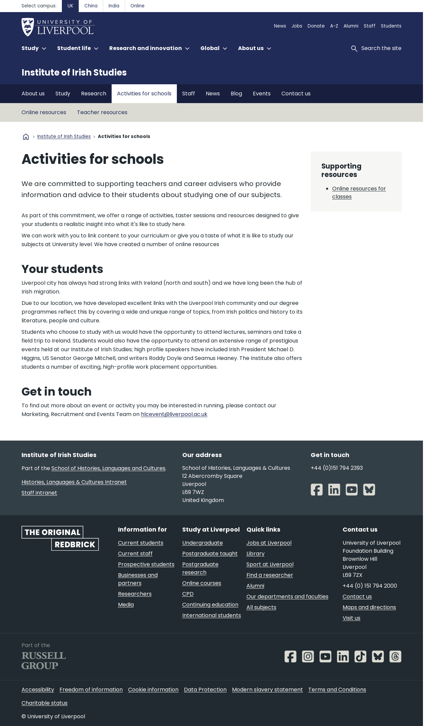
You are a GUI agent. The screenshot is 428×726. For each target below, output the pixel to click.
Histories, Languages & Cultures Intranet (74, 482)
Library (255, 553)
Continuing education (210, 604)
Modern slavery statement (267, 689)
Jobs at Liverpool (268, 543)
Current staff (135, 553)
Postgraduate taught (210, 553)
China (91, 6)
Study (62, 93)
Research (93, 93)
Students (391, 26)
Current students (140, 543)
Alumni (351, 26)
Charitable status (45, 703)
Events (262, 93)
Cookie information (153, 689)
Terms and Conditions (337, 689)
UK (70, 6)
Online (137, 6)
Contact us (296, 93)
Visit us (351, 618)
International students (211, 615)
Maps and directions (369, 607)
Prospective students (146, 564)
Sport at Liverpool (270, 564)
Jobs (296, 26)
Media (126, 604)
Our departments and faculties (287, 596)
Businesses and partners (138, 579)
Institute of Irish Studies (74, 72)
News (280, 26)
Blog (236, 93)
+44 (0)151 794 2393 (337, 468)
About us (33, 93)
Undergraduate (202, 543)
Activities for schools (144, 93)
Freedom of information (91, 689)
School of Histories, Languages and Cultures (108, 468)
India (114, 6)
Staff (370, 26)
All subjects (261, 607)
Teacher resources (102, 112)
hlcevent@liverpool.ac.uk (174, 414)
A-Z (334, 26)
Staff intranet (39, 493)
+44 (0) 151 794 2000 (370, 586)
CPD (188, 594)
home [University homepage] (26, 137)
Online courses (201, 583)
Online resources (44, 112)
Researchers (135, 594)
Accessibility (38, 689)
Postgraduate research (200, 568)
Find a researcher (269, 575)
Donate (316, 26)
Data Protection (205, 689)
